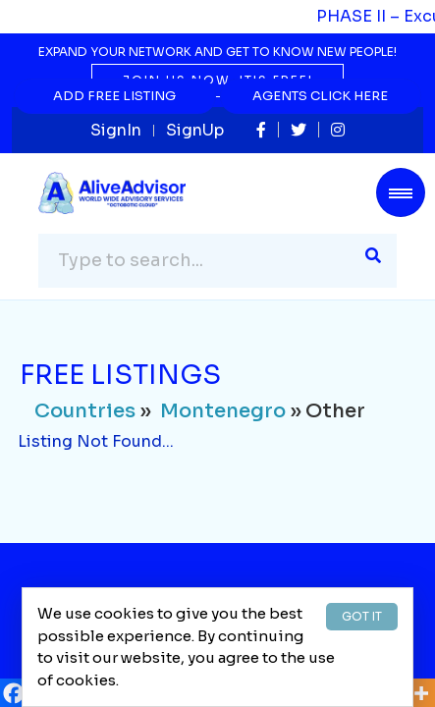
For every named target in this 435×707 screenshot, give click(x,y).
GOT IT (362, 616)
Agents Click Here (320, 95)
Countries (85, 411)
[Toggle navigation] (400, 192)
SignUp (195, 130)
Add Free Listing (114, 95)
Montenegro (223, 411)
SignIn (115, 130)
